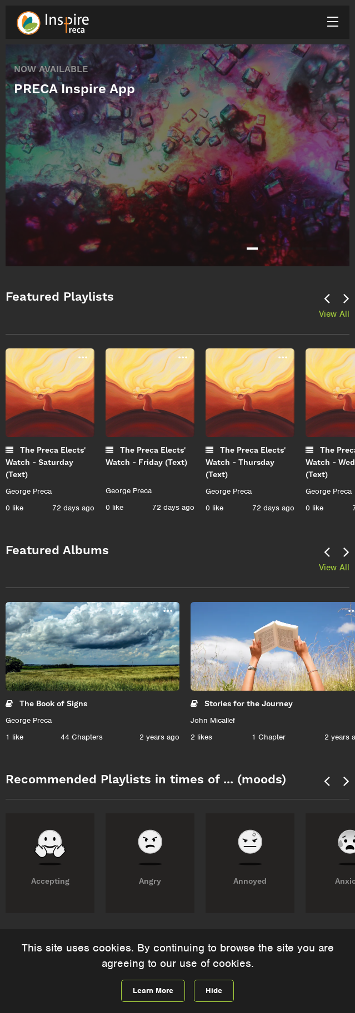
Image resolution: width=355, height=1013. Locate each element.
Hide (214, 990)
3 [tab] (280, 248)
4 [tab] (293, 248)
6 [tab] (321, 248)
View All (334, 314)
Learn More (153, 990)
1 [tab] (252, 248)
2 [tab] (266, 248)
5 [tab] (307, 248)
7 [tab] (335, 248)
